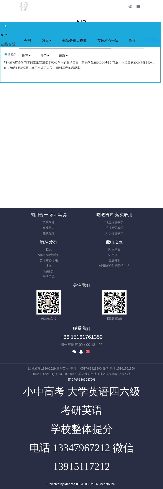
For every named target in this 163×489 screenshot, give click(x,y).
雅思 (45, 40)
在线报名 (49, 233)
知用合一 (114, 255)
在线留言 (49, 228)
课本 (132, 40)
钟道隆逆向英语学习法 (114, 265)
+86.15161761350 (81, 337)
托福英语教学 (114, 228)
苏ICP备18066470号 (81, 379)
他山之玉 (114, 241)
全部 (27, 40)
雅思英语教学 (114, 222)
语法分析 (48, 241)
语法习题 (49, 276)
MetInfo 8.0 (72, 484)
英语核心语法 (107, 40)
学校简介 (49, 222)
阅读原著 (114, 249)
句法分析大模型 (74, 40)
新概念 (48, 271)
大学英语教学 (114, 233)
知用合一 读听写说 (49, 214)
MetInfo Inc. (107, 484)
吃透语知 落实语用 (114, 214)
